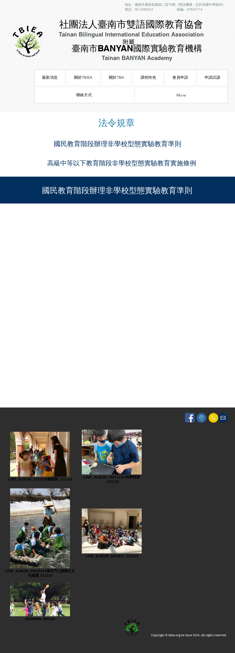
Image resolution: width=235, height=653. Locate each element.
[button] (148, 77)
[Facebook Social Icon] (189, 417)
